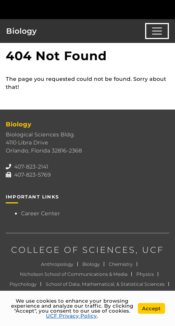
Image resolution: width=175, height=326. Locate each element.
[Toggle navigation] (157, 31)
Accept (151, 308)
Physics (145, 274)
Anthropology (57, 264)
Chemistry (121, 264)
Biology (21, 31)
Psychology (23, 284)
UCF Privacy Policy (71, 316)
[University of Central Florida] (58, 9)
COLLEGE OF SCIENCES (73, 250)
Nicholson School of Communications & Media (74, 274)
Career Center (40, 213)
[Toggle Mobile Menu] (167, 9)
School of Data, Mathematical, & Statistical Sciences (105, 284)
